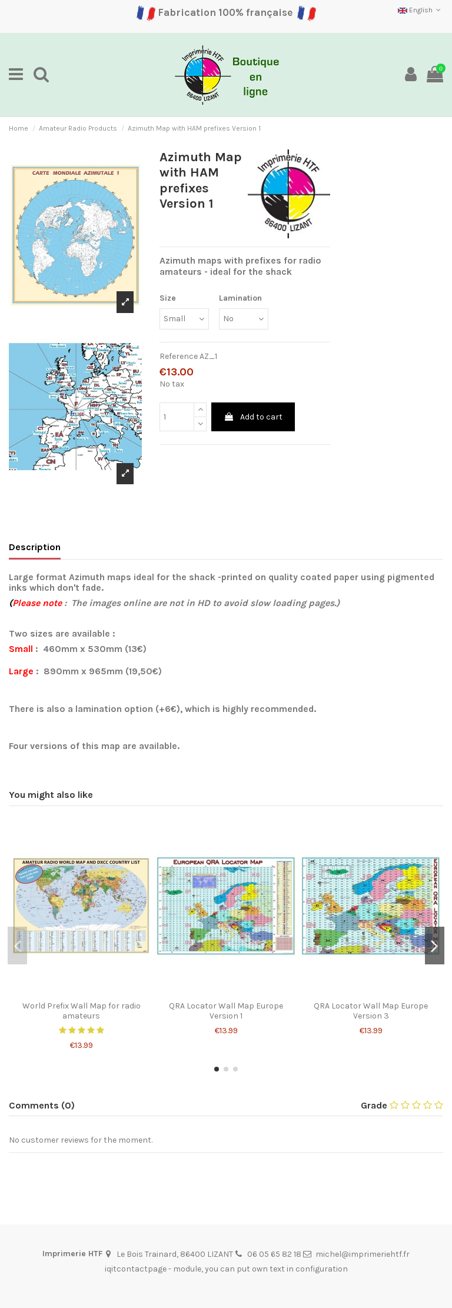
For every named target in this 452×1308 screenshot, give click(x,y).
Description (35, 547)
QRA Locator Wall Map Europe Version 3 (371, 1011)
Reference (178, 356)
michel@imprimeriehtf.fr (362, 1254)
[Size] (184, 319)
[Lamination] (243, 319)
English (420, 10)
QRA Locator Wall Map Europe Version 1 (226, 1011)
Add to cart (253, 417)
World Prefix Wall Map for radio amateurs (81, 1011)
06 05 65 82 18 (274, 1254)
